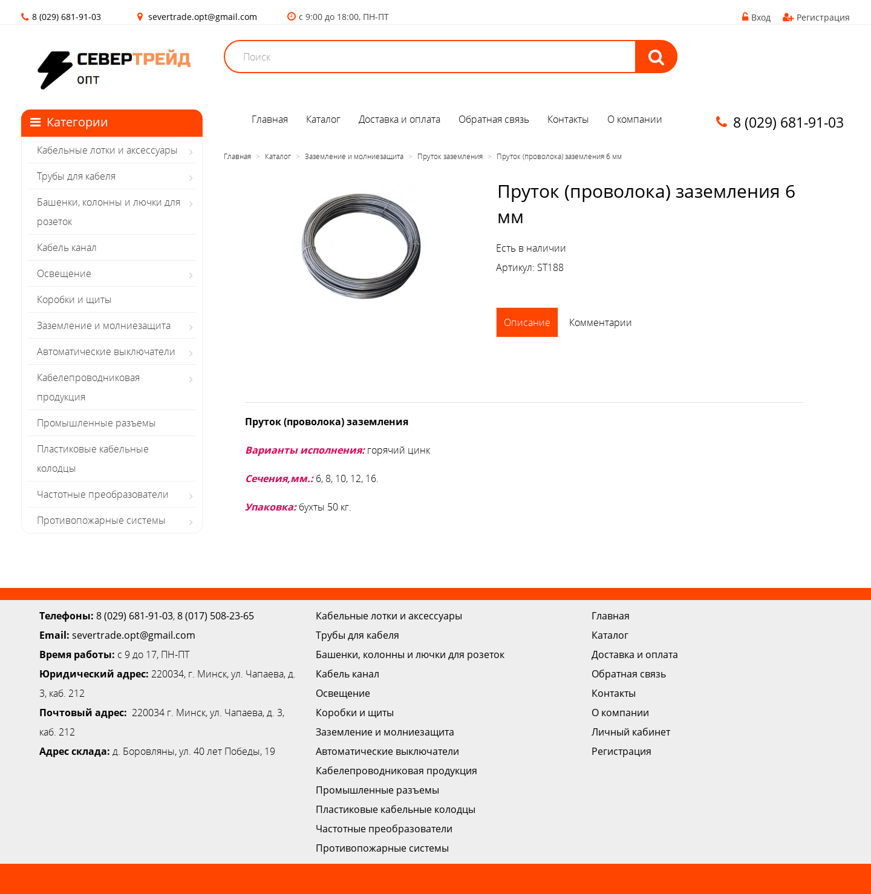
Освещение (64, 273)
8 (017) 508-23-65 (215, 615)
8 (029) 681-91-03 (134, 615)
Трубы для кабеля (76, 176)
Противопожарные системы (101, 520)
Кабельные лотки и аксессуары (107, 150)
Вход (756, 17)
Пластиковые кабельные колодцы (93, 458)
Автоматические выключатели (106, 351)
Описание (527, 322)
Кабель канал (67, 247)
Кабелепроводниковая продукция (88, 387)
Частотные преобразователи (103, 494)
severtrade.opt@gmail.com (202, 16)
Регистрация (816, 17)
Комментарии (600, 322)
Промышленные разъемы (96, 422)
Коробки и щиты (74, 299)
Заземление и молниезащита (104, 325)
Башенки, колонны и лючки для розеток (108, 211)
